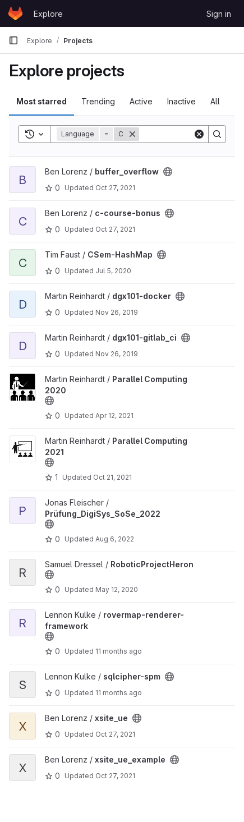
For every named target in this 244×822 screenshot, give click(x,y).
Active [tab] (141, 101)
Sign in (218, 14)
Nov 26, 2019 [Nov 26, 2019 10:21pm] (116, 312)
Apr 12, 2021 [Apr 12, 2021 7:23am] (114, 415)
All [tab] (215, 101)
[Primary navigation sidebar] (13, 40)
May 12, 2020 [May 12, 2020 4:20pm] (116, 589)
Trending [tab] (98, 101)
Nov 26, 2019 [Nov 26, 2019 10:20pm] (116, 354)
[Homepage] (15, 13)
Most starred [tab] (41, 101)
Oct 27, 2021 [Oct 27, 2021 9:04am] (115, 187)
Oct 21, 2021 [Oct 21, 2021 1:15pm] (112, 477)
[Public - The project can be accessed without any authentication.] (167, 171)
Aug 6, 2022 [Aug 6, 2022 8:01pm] (114, 539)
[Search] (217, 134)
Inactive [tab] (181, 101)
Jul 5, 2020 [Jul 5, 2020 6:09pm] (113, 271)
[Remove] (132, 134)
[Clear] (199, 134)
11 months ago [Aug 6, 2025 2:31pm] (118, 651)
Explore (48, 14)
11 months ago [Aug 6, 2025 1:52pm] (118, 692)
